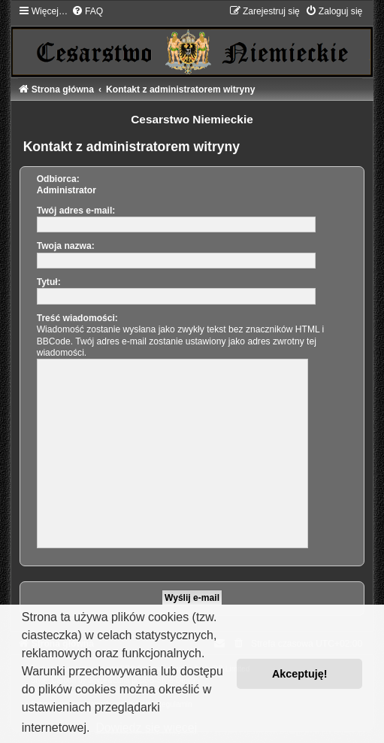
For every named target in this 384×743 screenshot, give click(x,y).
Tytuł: (49, 282)
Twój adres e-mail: (76, 210)
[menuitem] (87, 11)
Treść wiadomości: (77, 318)
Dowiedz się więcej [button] (146, 727)
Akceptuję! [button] (300, 674)
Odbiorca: (58, 179)
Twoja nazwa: (66, 246)
